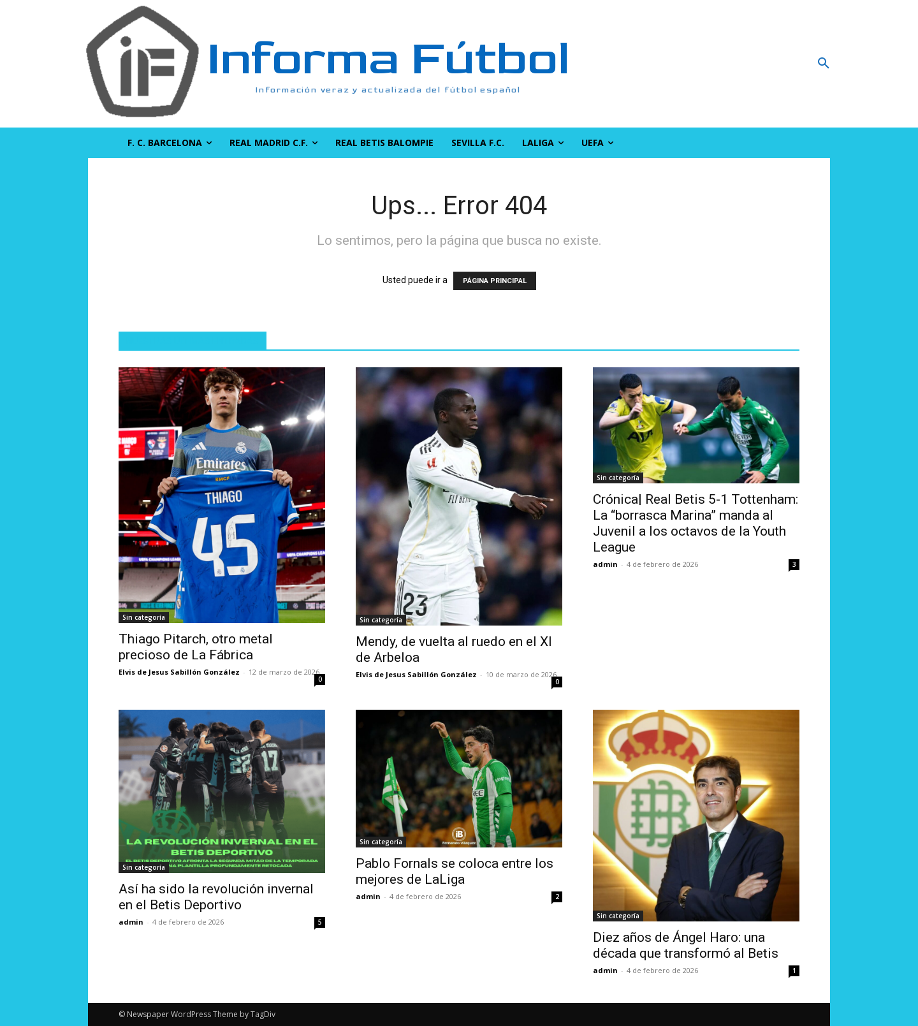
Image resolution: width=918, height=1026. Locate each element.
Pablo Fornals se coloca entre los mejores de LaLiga (454, 871)
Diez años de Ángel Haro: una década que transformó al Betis (685, 945)
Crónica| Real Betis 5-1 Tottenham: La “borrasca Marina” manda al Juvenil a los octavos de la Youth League (695, 523)
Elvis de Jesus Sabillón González (179, 672)
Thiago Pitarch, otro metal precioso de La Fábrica (196, 647)
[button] (755, 63)
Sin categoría (143, 617)
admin (605, 564)
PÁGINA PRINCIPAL (495, 281)
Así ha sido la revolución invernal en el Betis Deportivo (216, 896)
